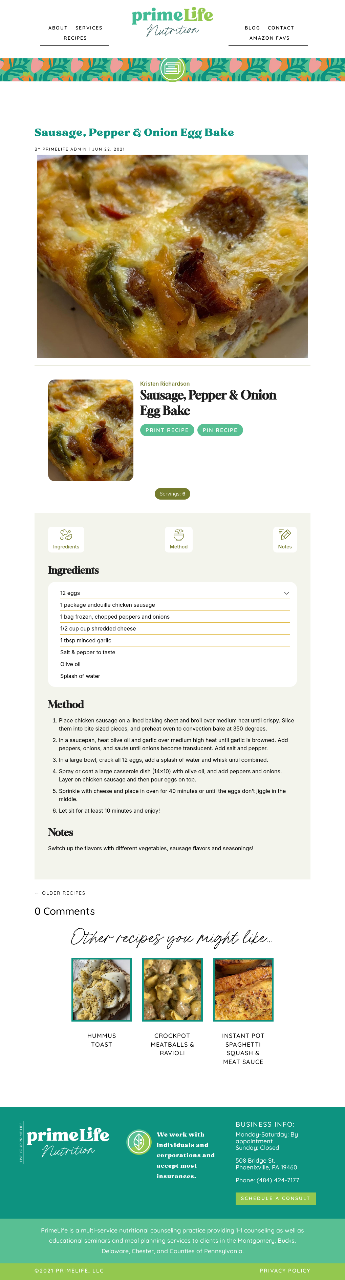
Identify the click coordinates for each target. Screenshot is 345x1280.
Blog (252, 28)
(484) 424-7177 (278, 1180)
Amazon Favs (270, 38)
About (58, 28)
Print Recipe (167, 430)
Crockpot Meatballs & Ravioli (172, 1044)
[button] (286, 592)
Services (89, 28)
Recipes (75, 38)
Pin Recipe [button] (220, 430)
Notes (285, 538)
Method (179, 538)
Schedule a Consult (276, 1198)
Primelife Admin (65, 149)
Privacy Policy (285, 1270)
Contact (281, 28)
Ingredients (66, 538)
